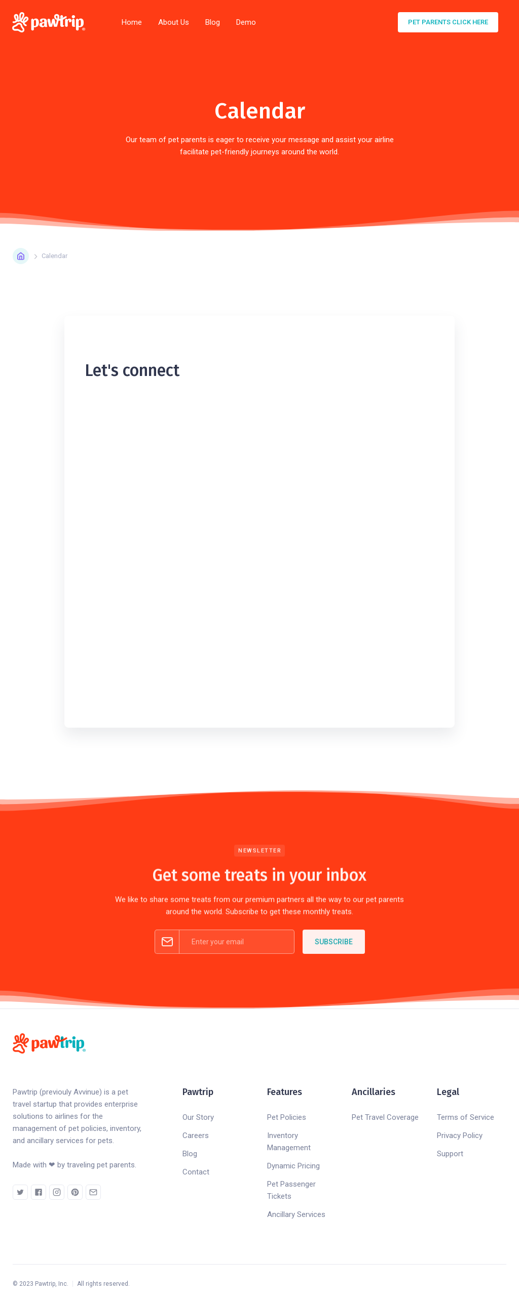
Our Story (198, 1117)
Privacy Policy (460, 1135)
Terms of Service (465, 1117)
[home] (51, 22)
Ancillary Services (296, 1214)
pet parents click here (448, 22)
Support (450, 1153)
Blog (212, 22)
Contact (195, 1171)
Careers (195, 1135)
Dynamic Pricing (293, 1165)
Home (132, 22)
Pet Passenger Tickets (291, 1190)
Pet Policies (286, 1117)
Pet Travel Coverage (385, 1117)
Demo (246, 22)
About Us (173, 22)
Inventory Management (289, 1141)
